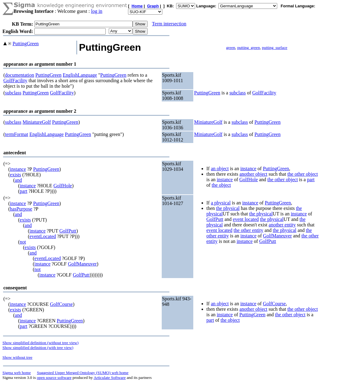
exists (15, 174)
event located (246, 219)
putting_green (248, 47)
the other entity (248, 230)
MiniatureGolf (37, 122)
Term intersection (169, 23)
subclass (13, 92)
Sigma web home (16, 372)
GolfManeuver (82, 263)
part (23, 191)
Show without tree (17, 357)
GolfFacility (15, 80)
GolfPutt (67, 230)
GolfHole (63, 185)
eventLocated (42, 236)
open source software (54, 377)
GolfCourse (61, 304)
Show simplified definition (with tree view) (37, 347)
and (18, 180)
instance (18, 169)
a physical (220, 202)
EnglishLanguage (80, 75)
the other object (302, 174)
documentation (19, 75)
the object (221, 185)
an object (220, 168)
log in (96, 11)
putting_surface (274, 47)
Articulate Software (110, 377)
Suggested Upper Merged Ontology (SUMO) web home (83, 372)
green (230, 47)
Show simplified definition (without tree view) (40, 342)
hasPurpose (21, 208)
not (23, 241)
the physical (228, 208)
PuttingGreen (26, 43)
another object (253, 174)
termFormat (16, 134)
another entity (282, 224)
